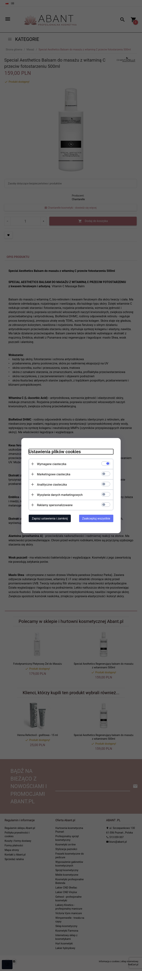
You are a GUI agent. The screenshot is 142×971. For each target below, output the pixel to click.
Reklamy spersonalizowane (54, 505)
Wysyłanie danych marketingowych (60, 494)
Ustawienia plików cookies (55, 451)
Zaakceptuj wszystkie (96, 518)
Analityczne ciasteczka (52, 484)
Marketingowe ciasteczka (53, 474)
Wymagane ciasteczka (51, 464)
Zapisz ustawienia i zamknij (50, 518)
